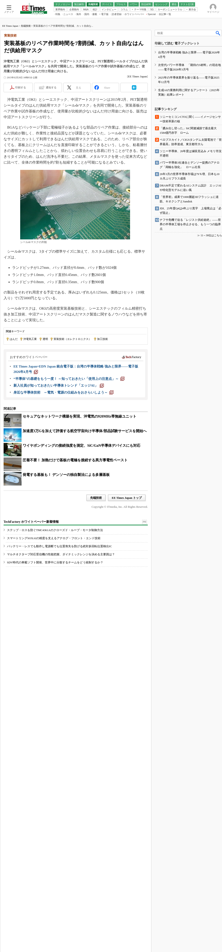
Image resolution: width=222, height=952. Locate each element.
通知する (51, 145)
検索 (218, 91)
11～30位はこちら (211, 712)
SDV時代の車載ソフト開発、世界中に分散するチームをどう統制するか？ (55, 637)
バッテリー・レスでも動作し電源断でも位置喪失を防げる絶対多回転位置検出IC (59, 621)
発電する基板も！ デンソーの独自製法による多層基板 (66, 532)
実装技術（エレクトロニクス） (72, 396)
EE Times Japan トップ (127, 555)
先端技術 (26, 83)
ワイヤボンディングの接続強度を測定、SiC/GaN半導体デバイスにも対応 (81, 503)
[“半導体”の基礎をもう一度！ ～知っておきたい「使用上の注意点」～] (68, 436)
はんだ (14, 396)
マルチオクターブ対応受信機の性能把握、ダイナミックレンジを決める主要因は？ (61, 629)
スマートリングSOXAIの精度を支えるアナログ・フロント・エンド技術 (53, 613)
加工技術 (102, 396)
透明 (45, 396)
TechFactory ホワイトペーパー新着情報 (31, 596)
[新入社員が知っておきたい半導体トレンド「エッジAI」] (58, 443)
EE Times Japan (10, 83)
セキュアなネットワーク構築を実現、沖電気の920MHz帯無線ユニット (79, 474)
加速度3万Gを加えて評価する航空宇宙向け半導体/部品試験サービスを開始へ (85, 489)
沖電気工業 (30, 396)
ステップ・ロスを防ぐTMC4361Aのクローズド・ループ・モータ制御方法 (55, 605)
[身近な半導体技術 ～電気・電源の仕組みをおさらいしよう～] (63, 450)
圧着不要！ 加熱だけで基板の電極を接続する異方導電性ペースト (75, 518)
